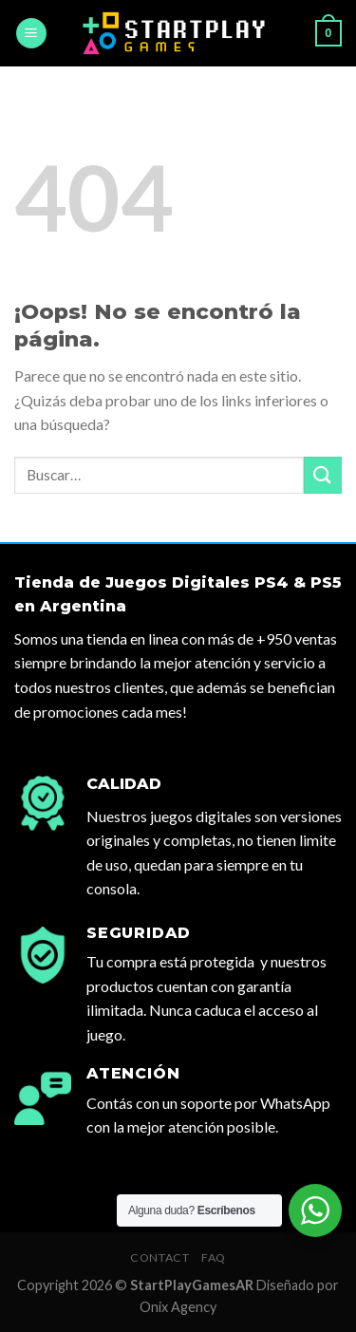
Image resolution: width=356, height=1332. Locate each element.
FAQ (213, 1257)
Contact (159, 1257)
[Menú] (31, 33)
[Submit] (323, 475)
